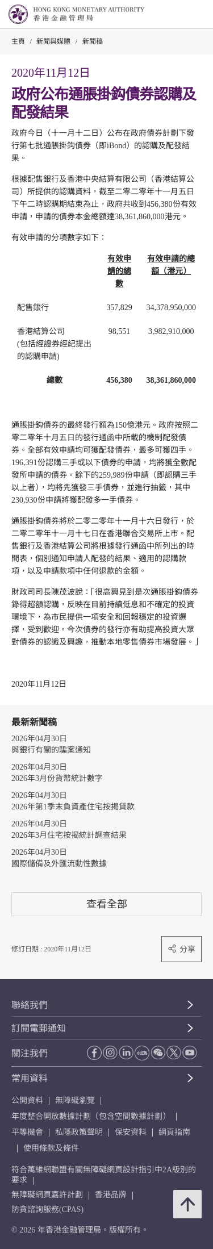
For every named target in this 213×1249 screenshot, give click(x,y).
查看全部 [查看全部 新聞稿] (106, 904)
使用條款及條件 (51, 1148)
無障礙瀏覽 (75, 1100)
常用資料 (29, 1078)
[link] (175, 15)
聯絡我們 (29, 1005)
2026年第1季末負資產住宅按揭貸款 (73, 807)
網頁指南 (174, 1132)
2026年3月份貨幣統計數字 (57, 778)
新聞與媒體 (53, 41)
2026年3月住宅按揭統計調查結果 (69, 835)
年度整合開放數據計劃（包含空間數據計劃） (90, 1116)
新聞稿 (92, 41)
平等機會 (27, 1132)
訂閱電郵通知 (38, 1028)
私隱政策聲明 (79, 1132)
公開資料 (27, 1100)
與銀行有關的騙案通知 (51, 750)
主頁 (18, 41)
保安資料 (131, 1132)
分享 (181, 949)
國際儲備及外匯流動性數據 (59, 863)
